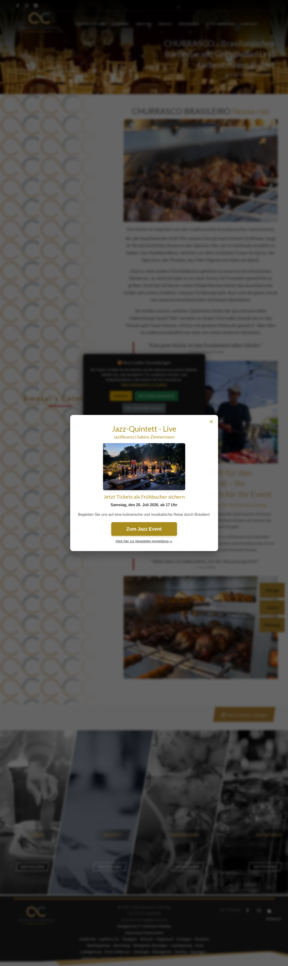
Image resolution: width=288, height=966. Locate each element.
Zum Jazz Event (143, 529)
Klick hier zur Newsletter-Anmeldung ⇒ (144, 541)
